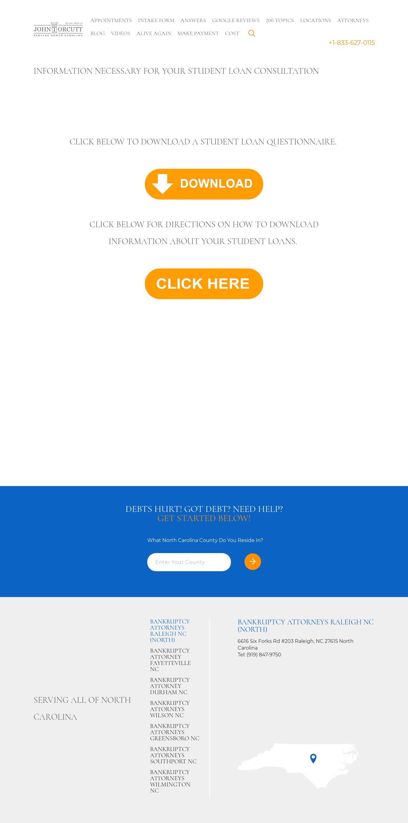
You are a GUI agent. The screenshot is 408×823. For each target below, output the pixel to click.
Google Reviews (236, 20)
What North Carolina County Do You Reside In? (206, 540)
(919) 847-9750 (264, 655)
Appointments (111, 20)
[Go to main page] (58, 30)
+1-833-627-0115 (352, 43)
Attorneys (353, 20)
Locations (315, 20)
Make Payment (198, 33)
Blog (98, 33)
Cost (232, 33)
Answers (193, 20)
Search (253, 35)
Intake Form (156, 20)
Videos (121, 33)
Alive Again (154, 33)
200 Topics (280, 20)
